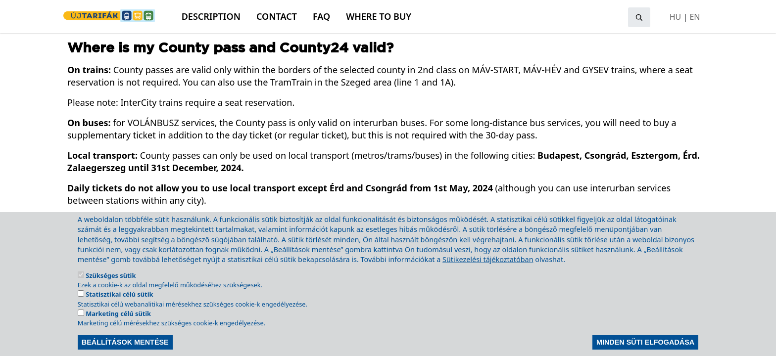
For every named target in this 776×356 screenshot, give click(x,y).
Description (211, 16)
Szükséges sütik (111, 285)
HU (675, 16)
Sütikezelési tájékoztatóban (488, 269)
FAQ (321, 16)
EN (694, 16)
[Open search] (639, 17)
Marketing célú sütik (118, 323)
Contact (276, 16)
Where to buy (378, 16)
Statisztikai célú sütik (119, 304)
